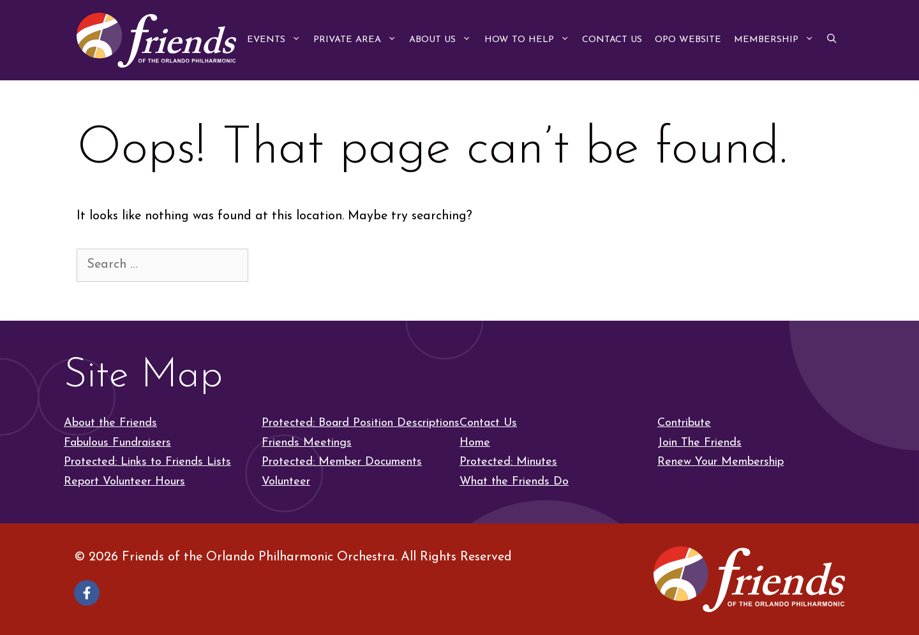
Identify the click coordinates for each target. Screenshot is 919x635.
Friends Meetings (307, 443)
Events (277, 40)
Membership (777, 40)
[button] (831, 40)
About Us (443, 40)
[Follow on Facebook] (87, 593)
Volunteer (286, 482)
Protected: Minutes (508, 462)
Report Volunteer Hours (124, 482)
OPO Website (688, 40)
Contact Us (612, 40)
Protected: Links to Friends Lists (147, 462)
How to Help (530, 40)
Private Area (358, 40)
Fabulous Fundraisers (117, 443)
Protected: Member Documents (342, 462)
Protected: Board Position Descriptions (360, 423)
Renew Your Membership (720, 462)
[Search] (273, 264)
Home (474, 443)
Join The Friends (699, 443)
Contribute (684, 423)
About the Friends (110, 423)
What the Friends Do (514, 482)
